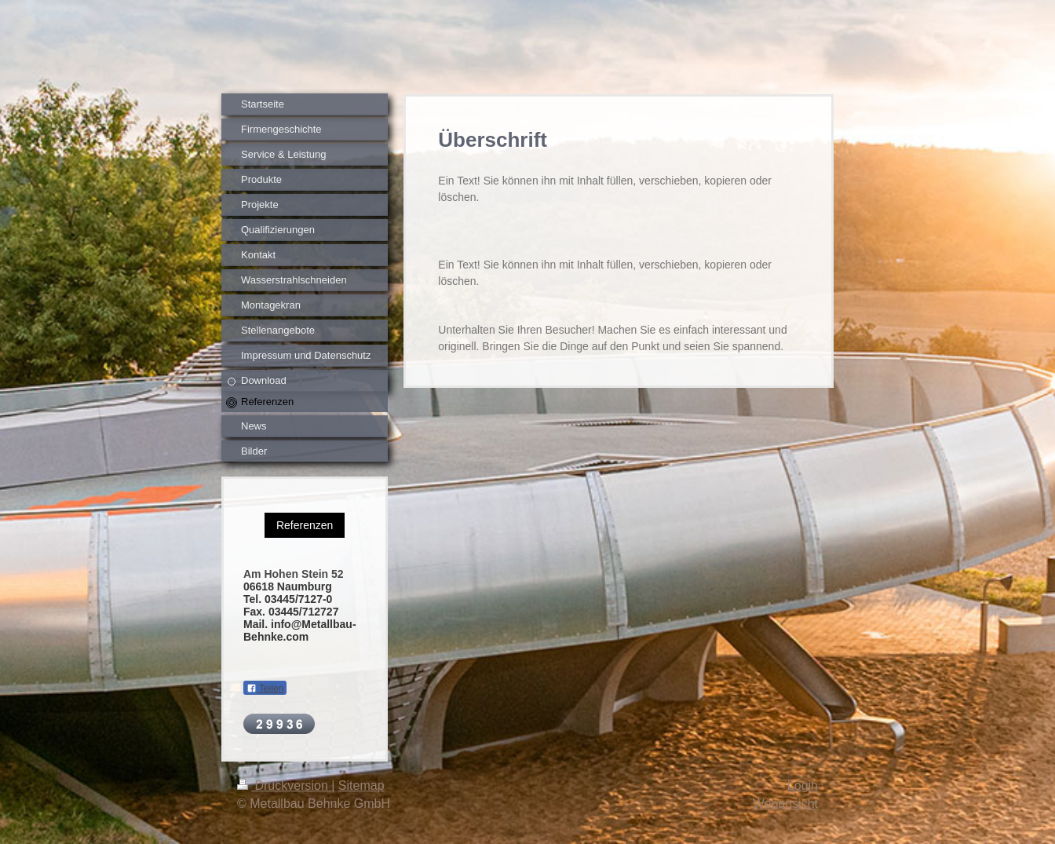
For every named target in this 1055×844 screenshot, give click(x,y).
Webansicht (785, 803)
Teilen (264, 688)
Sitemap (361, 785)
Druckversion (284, 785)
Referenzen (304, 525)
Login (802, 785)
